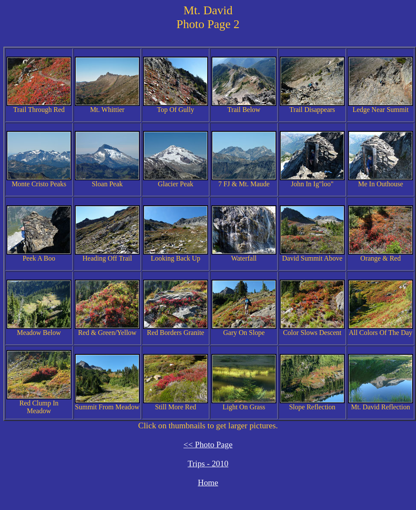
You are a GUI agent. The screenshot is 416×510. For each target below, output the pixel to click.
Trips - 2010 (208, 463)
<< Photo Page (207, 444)
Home (208, 482)
